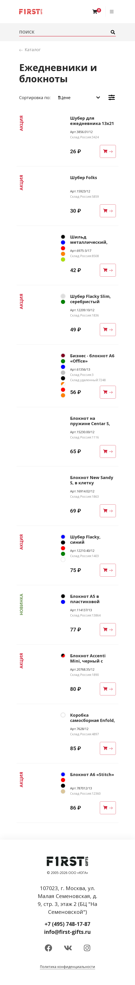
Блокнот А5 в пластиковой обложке (85, 601)
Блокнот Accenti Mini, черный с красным (88, 661)
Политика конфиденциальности (67, 966)
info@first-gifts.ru (67, 931)
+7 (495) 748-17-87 (67, 924)
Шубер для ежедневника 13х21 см (92, 123)
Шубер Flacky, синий (85, 539)
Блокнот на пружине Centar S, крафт (90, 423)
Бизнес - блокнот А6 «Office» (92, 358)
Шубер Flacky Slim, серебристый (90, 298)
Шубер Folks (83, 177)
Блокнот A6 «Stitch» (92, 774)
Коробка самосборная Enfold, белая (92, 720)
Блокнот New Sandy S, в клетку (91, 480)
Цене (64, 97)
